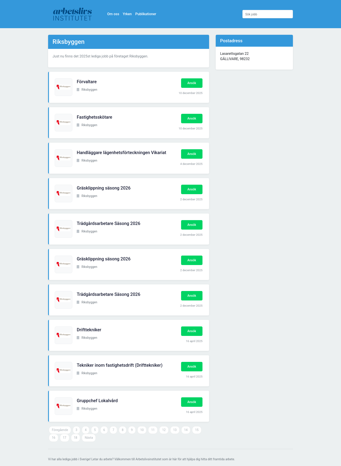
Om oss (113, 14)
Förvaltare (87, 81)
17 (64, 437)
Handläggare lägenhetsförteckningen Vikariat (121, 152)
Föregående (60, 430)
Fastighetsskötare (94, 117)
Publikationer (145, 14)
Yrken (127, 14)
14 (186, 430)
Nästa (89, 437)
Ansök (191, 83)
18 (75, 437)
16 (53, 437)
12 (164, 430)
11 (153, 430)
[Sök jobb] (267, 14)
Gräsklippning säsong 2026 (104, 188)
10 (142, 430)
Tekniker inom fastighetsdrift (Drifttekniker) (120, 365)
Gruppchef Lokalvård (97, 400)
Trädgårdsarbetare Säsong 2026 (108, 223)
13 (175, 430)
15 (197, 430)
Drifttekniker (89, 329)
